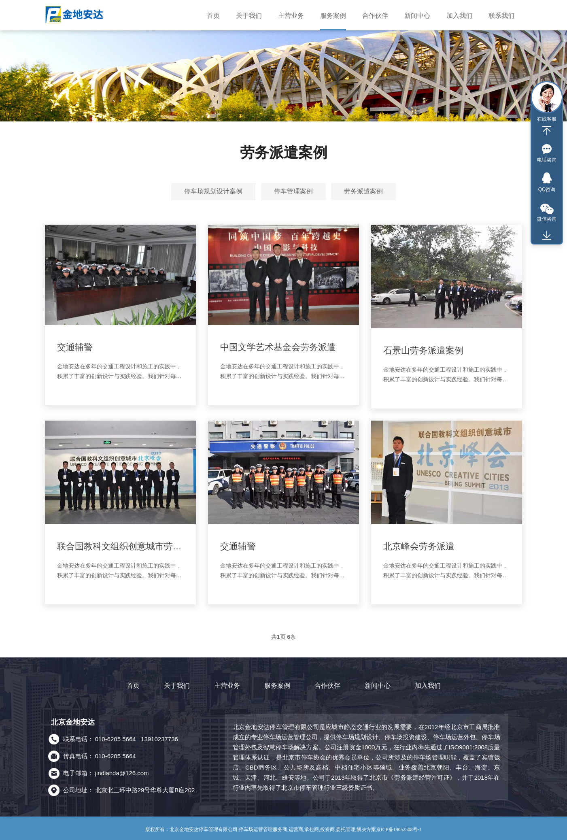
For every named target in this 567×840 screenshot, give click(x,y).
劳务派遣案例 (363, 191)
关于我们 (177, 685)
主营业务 (227, 685)
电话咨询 (546, 160)
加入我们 (428, 685)
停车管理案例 (293, 191)
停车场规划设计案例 (213, 191)
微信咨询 (546, 219)
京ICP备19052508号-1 (399, 829)
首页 (133, 685)
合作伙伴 (327, 685)
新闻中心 (378, 685)
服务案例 (277, 685)
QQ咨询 (547, 189)
